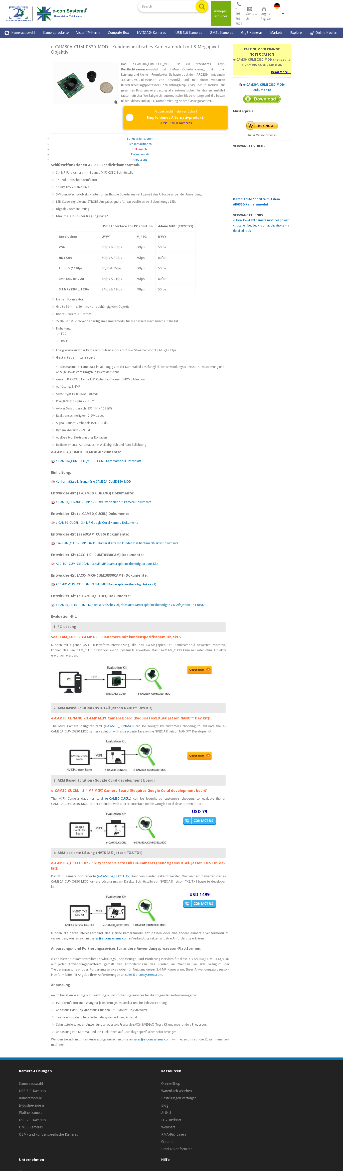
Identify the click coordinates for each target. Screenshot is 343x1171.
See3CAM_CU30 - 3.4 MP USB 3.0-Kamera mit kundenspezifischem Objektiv (116, 637)
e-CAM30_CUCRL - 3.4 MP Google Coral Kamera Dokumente (94, 523)
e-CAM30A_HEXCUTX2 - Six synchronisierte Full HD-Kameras (103, 863)
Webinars (168, 1127)
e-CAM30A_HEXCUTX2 (113, 876)
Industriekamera (31, 1105)
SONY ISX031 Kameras (175, 123)
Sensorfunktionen (140, 144)
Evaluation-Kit (140, 154)
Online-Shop (170, 1084)
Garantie (167, 1142)
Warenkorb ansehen (176, 1091)
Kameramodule (30, 1098)
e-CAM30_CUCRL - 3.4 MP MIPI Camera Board (90, 791)
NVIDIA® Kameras (152, 33)
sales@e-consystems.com (109, 938)
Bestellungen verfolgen (179, 1098)
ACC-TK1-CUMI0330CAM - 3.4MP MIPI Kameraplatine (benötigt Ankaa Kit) (103, 585)
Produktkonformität (176, 1149)
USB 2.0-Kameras (32, 1120)
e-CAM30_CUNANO (119, 726)
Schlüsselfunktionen (140, 138)
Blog (164, 1105)
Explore (296, 33)
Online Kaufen (323, 33)
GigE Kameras (251, 33)
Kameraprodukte (56, 33)
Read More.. (281, 72)
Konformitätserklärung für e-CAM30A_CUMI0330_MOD (91, 482)
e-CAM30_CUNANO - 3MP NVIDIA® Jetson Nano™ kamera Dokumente (101, 502)
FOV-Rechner (171, 1120)
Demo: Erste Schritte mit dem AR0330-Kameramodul (256, 201)
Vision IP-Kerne (88, 33)
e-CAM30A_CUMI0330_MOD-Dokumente (261, 87)
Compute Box (118, 33)
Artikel (166, 1113)
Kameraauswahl (20, 33)
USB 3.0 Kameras (189, 33)
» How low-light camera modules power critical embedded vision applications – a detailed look (261, 226)
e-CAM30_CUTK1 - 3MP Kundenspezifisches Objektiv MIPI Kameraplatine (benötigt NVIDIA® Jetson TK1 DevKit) (128, 605)
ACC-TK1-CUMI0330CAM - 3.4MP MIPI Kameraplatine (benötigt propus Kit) (104, 564)
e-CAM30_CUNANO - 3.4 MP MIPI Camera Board (91, 718)
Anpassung (140, 159)
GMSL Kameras (221, 33)
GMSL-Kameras (31, 1127)
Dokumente (140, 149)
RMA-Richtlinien (173, 1134)
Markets (276, 33)
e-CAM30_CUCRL (118, 798)
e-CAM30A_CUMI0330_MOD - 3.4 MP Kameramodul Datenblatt (96, 461)
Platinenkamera (31, 1113)
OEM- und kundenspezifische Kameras (48, 1134)
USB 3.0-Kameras (32, 1091)
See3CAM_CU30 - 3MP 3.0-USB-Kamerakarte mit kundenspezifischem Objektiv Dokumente (114, 544)
